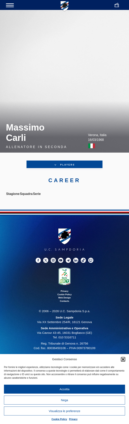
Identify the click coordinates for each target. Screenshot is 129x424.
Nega (64, 400)
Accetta (64, 389)
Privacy (73, 419)
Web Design (64, 297)
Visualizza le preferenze (64, 411)
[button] (123, 359)
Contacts (64, 301)
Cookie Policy (59, 419)
